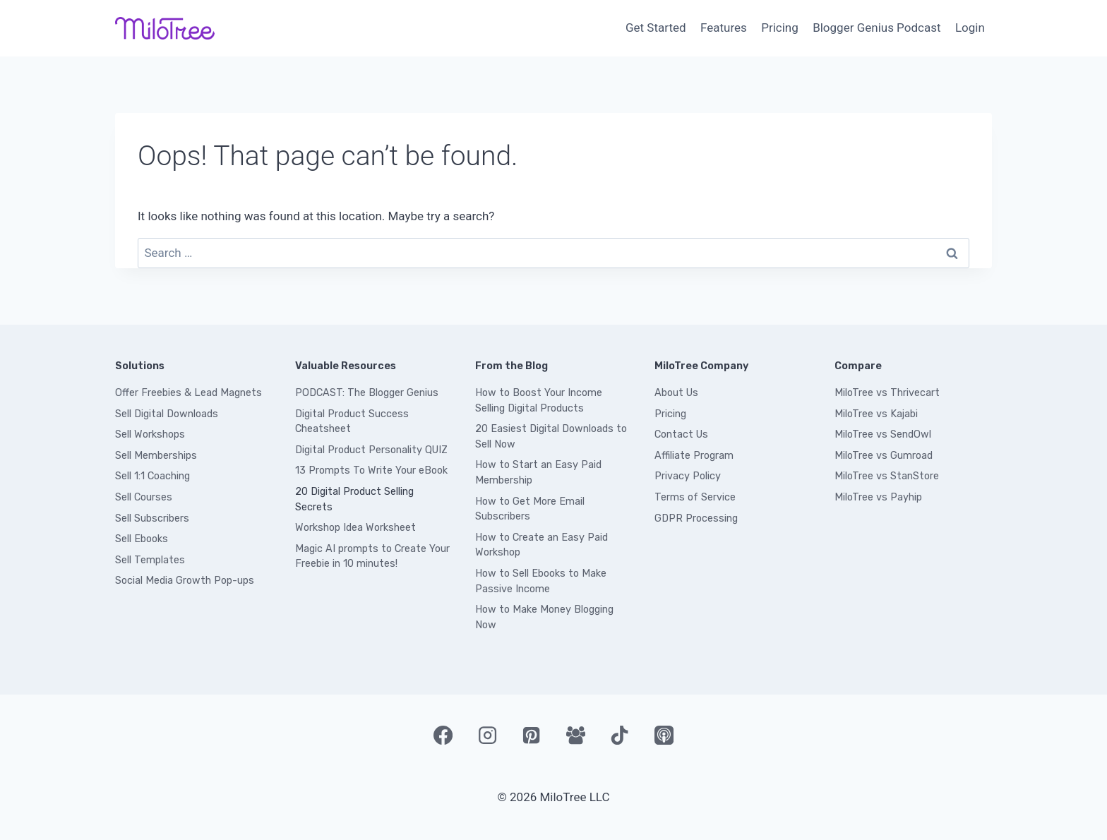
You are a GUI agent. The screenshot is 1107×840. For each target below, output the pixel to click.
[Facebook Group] (575, 735)
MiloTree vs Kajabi (876, 414)
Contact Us (681, 434)
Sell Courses (143, 497)
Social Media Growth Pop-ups (184, 581)
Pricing (779, 27)
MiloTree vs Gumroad (883, 456)
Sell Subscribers (152, 518)
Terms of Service (695, 497)
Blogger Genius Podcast (876, 27)
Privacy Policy (687, 476)
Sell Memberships (156, 456)
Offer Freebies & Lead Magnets (188, 393)
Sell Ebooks (141, 539)
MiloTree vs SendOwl (882, 434)
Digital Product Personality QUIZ (371, 450)
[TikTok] (620, 735)
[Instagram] (487, 735)
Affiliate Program (694, 456)
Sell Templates (150, 560)
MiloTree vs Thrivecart (887, 393)
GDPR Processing (696, 518)
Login (970, 27)
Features (723, 27)
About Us (676, 393)
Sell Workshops (150, 434)
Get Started (656, 27)
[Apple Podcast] (664, 735)
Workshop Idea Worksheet (355, 528)
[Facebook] (443, 735)
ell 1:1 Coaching (155, 476)
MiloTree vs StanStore (886, 476)
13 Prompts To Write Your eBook (371, 470)
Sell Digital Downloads (166, 414)
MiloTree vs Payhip (878, 497)
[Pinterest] (532, 735)
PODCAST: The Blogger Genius (366, 393)
